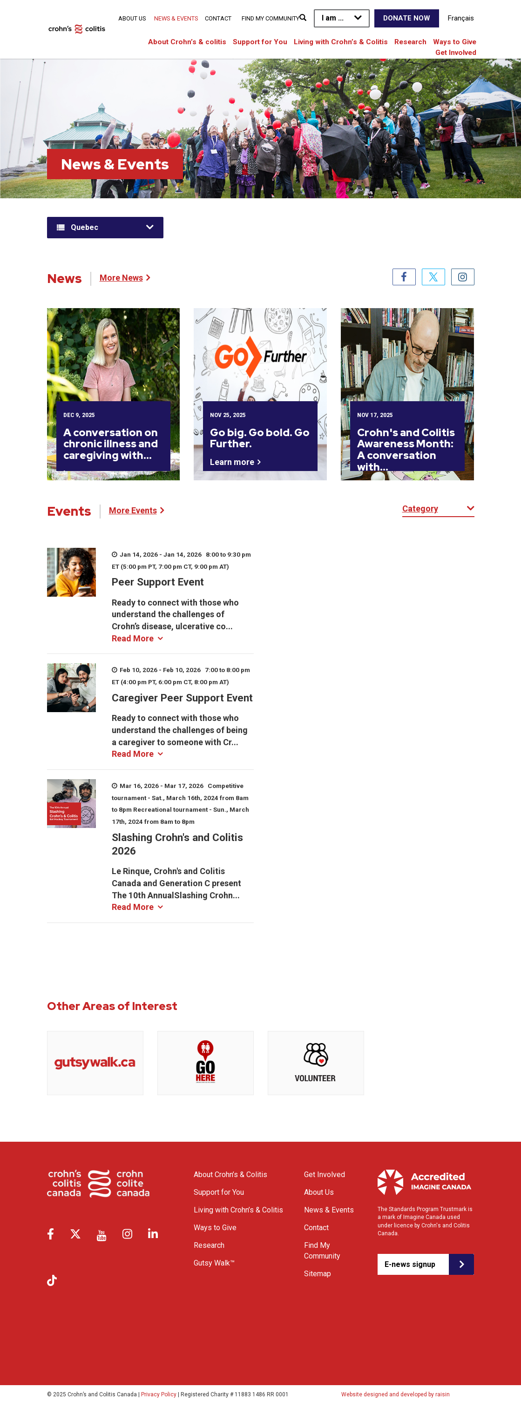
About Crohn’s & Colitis (230, 1174)
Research (410, 42)
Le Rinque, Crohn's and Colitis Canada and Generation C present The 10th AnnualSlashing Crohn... (176, 889)
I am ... (333, 17)
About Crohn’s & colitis (187, 42)
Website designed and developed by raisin (395, 1394)
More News (121, 278)
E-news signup (410, 1264)
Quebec (84, 227)
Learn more (232, 462)
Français (461, 18)
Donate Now (406, 18)
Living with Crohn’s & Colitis (341, 42)
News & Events (176, 18)
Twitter (433, 277)
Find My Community (270, 18)
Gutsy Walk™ (214, 1263)
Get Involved (455, 52)
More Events (133, 510)
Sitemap (317, 1273)
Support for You (260, 42)
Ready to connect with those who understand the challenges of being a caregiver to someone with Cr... (180, 736)
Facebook (404, 277)
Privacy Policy (158, 1394)
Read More (133, 638)
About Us (132, 18)
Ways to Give (454, 42)
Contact (218, 18)
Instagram (462, 277)
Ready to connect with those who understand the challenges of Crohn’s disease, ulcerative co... (175, 620)
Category (420, 508)
